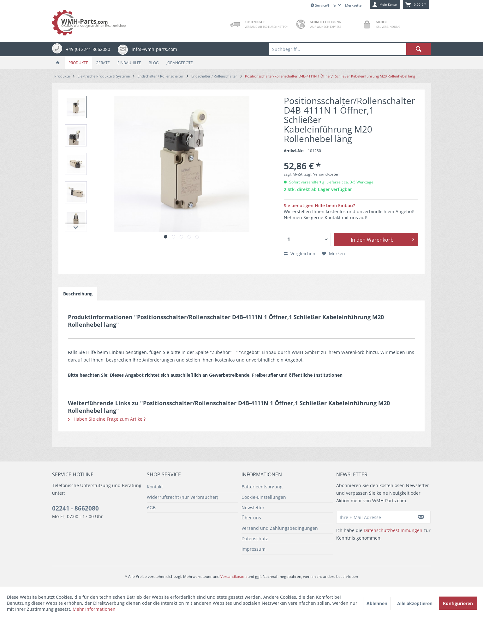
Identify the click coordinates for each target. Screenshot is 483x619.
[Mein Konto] (385, 4)
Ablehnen (377, 603)
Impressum (253, 549)
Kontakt (155, 487)
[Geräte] (103, 62)
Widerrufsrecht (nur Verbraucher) (182, 497)
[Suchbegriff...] (350, 49)
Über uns (251, 518)
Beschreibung (77, 294)
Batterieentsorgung (262, 487)
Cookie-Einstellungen (264, 497)
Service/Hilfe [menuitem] (324, 5)
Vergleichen (299, 254)
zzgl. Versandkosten (321, 174)
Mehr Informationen (94, 609)
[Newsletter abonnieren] (421, 517)
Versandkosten (233, 576)
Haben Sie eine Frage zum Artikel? (107, 419)
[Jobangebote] (180, 62)
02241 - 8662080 (75, 508)
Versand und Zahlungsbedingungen (280, 528)
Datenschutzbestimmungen (393, 530)
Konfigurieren (458, 603)
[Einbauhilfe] (129, 62)
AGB (151, 507)
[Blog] (154, 62)
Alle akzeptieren (414, 603)
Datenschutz (255, 538)
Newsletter (253, 507)
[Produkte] (78, 62)
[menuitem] (350, 49)
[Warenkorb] (416, 4)
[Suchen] (418, 49)
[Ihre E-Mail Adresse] (374, 517)
